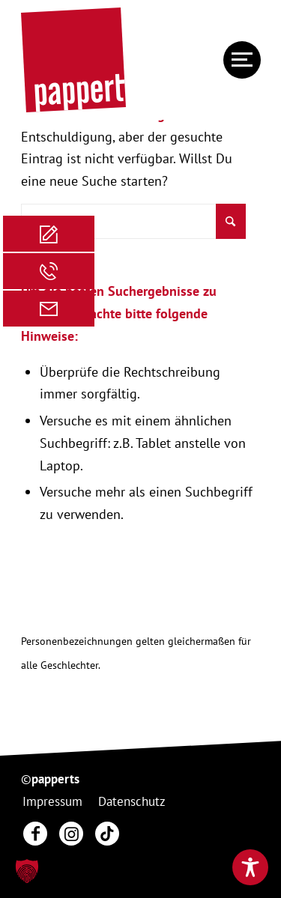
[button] (27, 871)
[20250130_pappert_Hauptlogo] (116, 59)
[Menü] (235, 60)
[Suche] (133, 221)
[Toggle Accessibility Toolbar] (250, 867)
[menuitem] (235, 60)
